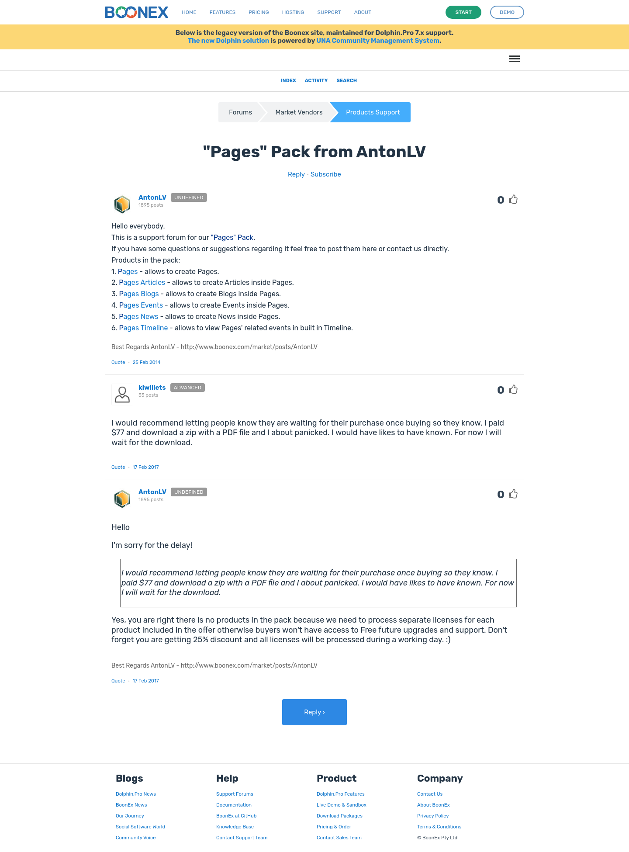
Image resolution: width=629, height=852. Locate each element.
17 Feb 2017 (146, 467)
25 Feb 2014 (147, 362)
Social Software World (140, 827)
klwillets (152, 387)
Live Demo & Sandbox (341, 805)
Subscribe (326, 174)
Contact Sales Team (339, 838)
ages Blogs (139, 294)
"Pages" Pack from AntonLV (314, 151)
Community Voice (136, 838)
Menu (513, 54)
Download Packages (340, 816)
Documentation (234, 805)
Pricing (259, 12)
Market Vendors (299, 112)
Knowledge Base (235, 827)
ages (128, 271)
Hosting (293, 12)
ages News (138, 316)
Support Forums (234, 794)
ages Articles (142, 282)
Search (346, 80)
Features (222, 12)
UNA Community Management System (377, 41)
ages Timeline (143, 328)
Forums (240, 112)
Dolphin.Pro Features (341, 794)
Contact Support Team (241, 838)
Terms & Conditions (439, 827)
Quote (118, 362)
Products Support (373, 112)
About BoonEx (433, 805)
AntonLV (152, 197)
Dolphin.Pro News (136, 794)
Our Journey (130, 816)
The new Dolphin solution (229, 41)
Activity (316, 80)
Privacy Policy (433, 816)
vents (141, 305)
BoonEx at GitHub (236, 816)
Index (288, 80)
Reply (296, 174)
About (363, 12)
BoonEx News (131, 805)
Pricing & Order (334, 827)
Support (329, 12)
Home (189, 12)
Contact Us (429, 794)
